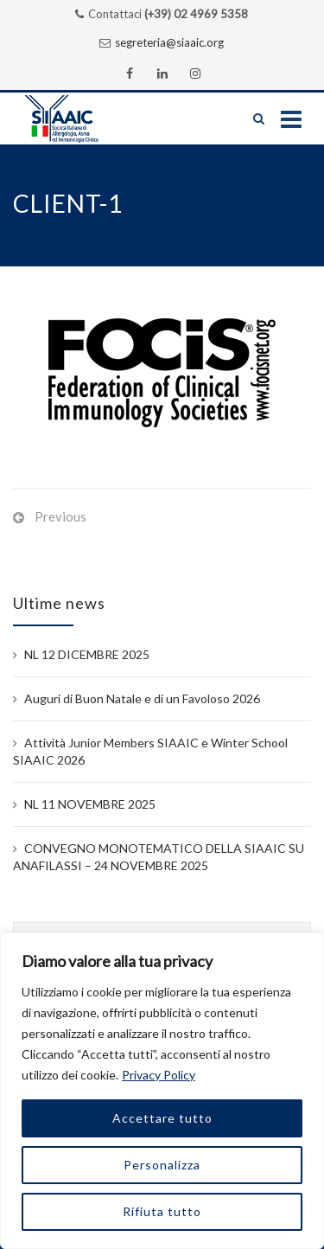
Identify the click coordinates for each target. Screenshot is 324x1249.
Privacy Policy (158, 1074)
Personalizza (162, 1164)
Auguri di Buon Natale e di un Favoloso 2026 (142, 698)
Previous (60, 516)
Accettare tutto (162, 1118)
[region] (162, 1090)
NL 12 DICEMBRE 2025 (86, 654)
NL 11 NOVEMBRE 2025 (90, 804)
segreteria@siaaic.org (169, 42)
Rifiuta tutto (162, 1211)
